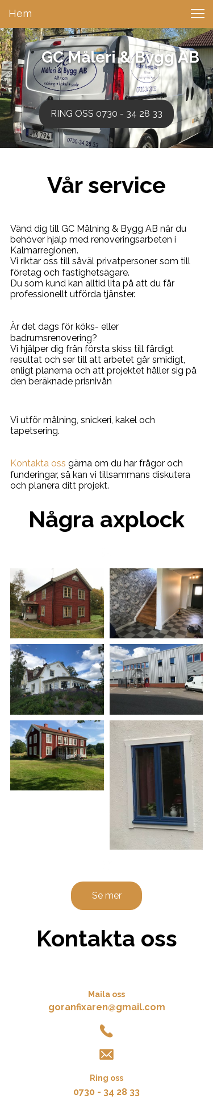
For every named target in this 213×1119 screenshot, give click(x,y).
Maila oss (106, 994)
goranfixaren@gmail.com (106, 1007)
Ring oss (106, 1078)
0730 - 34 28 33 (106, 1092)
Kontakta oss (38, 463)
